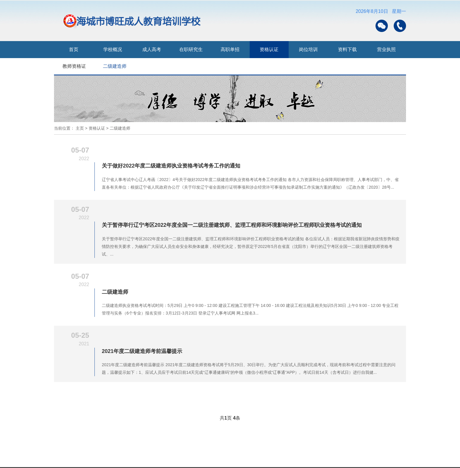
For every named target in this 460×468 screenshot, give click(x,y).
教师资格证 (74, 66)
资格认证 (269, 49)
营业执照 (386, 49)
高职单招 (230, 49)
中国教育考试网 (283, 453)
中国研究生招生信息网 (152, 453)
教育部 (88, 453)
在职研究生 (191, 49)
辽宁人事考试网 (325, 453)
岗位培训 (308, 49)
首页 (73, 49)
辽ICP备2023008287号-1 (93, 437)
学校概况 (112, 49)
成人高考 (151, 49)
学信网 (113, 453)
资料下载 (347, 49)
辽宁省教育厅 (198, 453)
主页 (80, 128)
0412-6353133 (79, 428)
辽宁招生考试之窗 (239, 453)
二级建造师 (114, 66)
